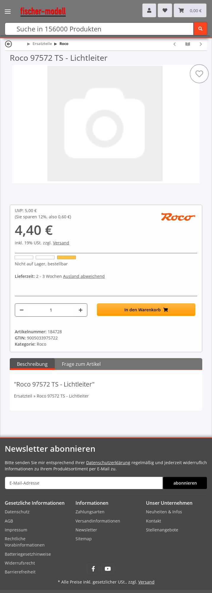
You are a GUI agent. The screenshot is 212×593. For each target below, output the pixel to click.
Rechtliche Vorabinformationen (25, 542)
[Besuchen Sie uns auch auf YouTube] (108, 569)
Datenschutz (17, 512)
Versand (61, 243)
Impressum (16, 530)
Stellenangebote (162, 530)
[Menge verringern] (21, 310)
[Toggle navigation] (8, 7)
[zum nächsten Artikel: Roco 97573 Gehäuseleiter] (201, 44)
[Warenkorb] (190, 10)
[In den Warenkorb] (146, 309)
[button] (149, 10)
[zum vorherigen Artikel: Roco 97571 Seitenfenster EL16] (174, 44)
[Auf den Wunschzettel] (199, 73)
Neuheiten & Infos (164, 512)
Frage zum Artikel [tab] (81, 364)
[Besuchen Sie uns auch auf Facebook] (93, 569)
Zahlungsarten (90, 512)
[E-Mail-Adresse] (84, 483)
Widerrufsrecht (20, 563)
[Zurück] (8, 44)
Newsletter (86, 530)
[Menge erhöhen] (80, 310)
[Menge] (51, 310)
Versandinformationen (98, 521)
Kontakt (153, 521)
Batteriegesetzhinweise (28, 554)
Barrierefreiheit (20, 572)
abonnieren (185, 483)
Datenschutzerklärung (108, 462)
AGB (9, 521)
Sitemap (84, 538)
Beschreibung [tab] (32, 364)
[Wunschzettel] (165, 10)
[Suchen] (99, 29)
